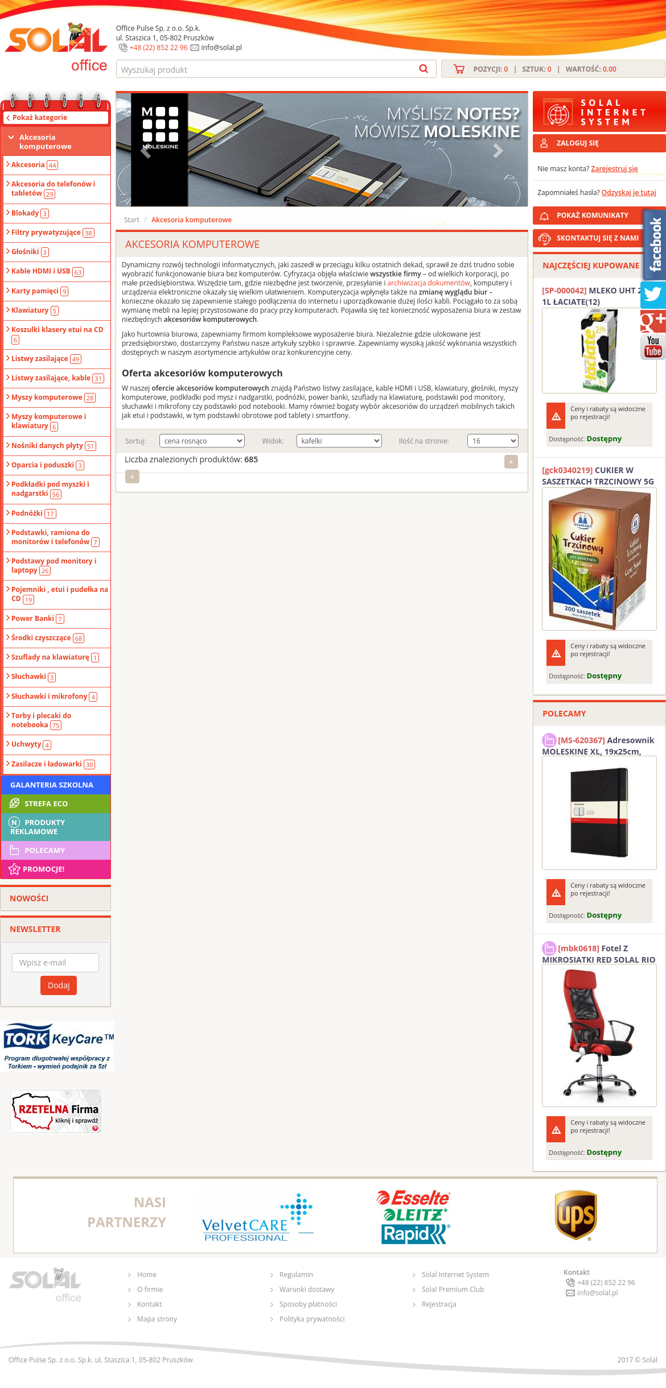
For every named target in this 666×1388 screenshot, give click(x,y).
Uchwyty (31, 744)
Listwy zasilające (46, 359)
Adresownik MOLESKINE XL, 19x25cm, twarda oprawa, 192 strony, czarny (598, 744)
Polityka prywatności (311, 1319)
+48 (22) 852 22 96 (159, 47)
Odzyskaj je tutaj (629, 192)
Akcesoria (34, 165)
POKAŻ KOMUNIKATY (609, 213)
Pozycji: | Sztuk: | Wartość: (545, 69)
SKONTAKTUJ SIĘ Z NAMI (598, 238)
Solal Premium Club (453, 1289)
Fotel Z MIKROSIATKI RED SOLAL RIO (598, 952)
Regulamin (296, 1274)
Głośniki (30, 252)
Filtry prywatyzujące (52, 232)
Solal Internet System (455, 1274)
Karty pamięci (39, 291)
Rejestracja (439, 1304)
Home (147, 1274)
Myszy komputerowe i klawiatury (48, 421)
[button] (147, 149)
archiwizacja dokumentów (429, 283)
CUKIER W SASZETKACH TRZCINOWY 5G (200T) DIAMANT (598, 476)
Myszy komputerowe (53, 397)
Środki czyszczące (47, 638)
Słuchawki (33, 677)
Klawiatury (35, 310)
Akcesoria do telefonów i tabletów (53, 188)
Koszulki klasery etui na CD (57, 334)
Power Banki (37, 619)
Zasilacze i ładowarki (53, 764)
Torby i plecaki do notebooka (41, 720)
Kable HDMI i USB (47, 271)
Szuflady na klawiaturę (55, 657)
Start (131, 220)
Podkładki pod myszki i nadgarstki (50, 489)
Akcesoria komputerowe (45, 141)
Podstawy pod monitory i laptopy (53, 565)
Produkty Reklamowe (36, 825)
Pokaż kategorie (40, 117)
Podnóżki (33, 513)
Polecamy (36, 850)
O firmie (150, 1289)
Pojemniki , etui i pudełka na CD (59, 594)
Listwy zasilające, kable (57, 378)
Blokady (30, 213)
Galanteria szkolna (51, 785)
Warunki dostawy (306, 1289)
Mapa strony (157, 1319)
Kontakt (149, 1304)
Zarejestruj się (614, 168)
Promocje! (35, 868)
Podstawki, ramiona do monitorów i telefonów (55, 537)
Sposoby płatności (308, 1304)
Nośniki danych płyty (53, 446)
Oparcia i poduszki (47, 465)
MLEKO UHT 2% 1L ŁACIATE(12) (595, 296)
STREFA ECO (37, 803)
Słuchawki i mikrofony (54, 696)
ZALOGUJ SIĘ (578, 143)
